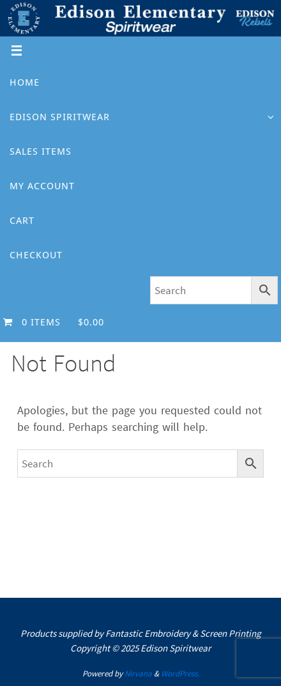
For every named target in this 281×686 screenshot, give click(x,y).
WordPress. (180, 673)
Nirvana (138, 673)
